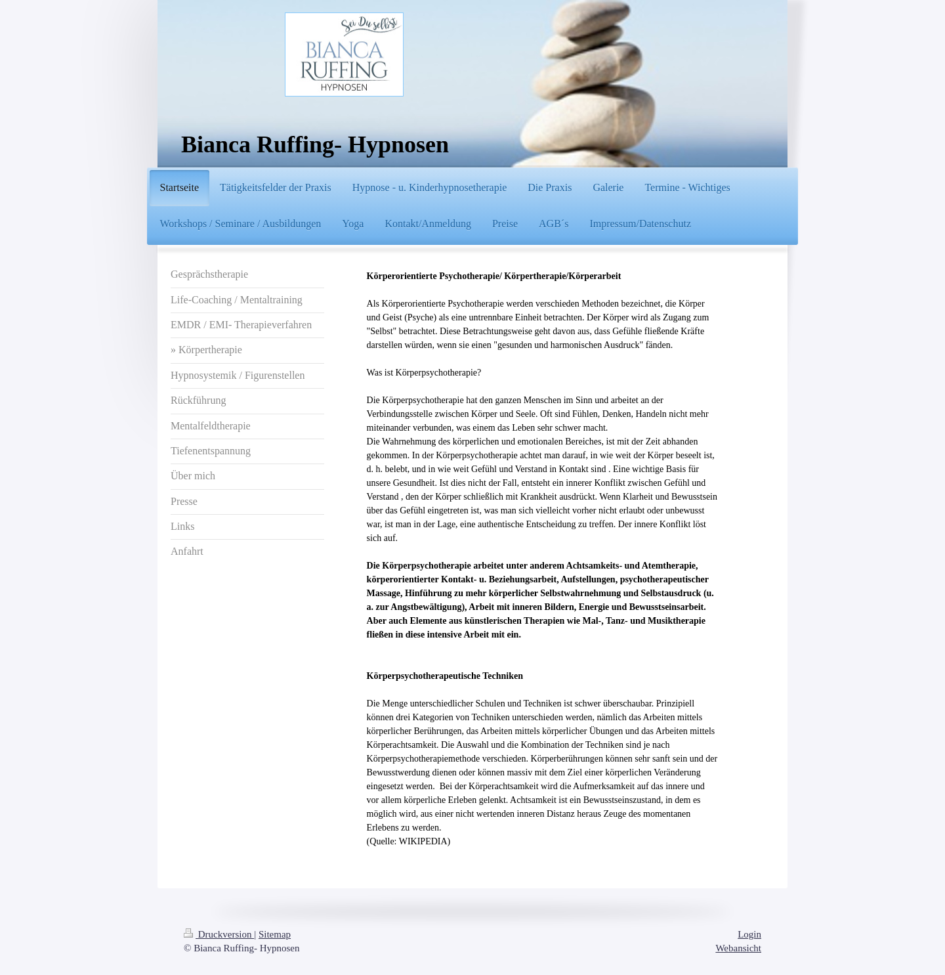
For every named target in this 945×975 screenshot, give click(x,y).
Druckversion (219, 934)
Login (749, 934)
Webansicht (738, 948)
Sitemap (275, 934)
